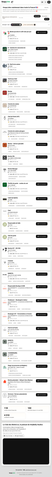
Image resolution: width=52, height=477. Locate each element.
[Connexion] (45, 2)
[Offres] (42, 2)
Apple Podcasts (19, 435)
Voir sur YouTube (8, 435)
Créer (46, 19)
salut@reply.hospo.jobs (29, 470)
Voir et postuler (42, 32)
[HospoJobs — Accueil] (7, 2)
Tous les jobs (37, 16)
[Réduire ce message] (46, 7)
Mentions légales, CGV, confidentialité (26, 474)
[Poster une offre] (48, 2)
